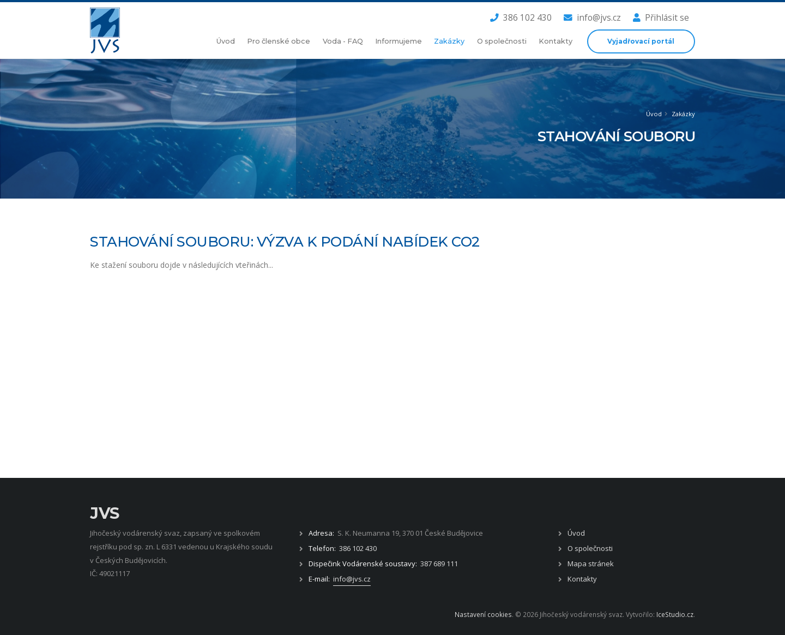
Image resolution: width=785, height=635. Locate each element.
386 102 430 (521, 17)
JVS (104, 513)
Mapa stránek (590, 563)
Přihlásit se (661, 17)
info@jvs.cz (592, 17)
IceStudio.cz (674, 614)
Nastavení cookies (483, 614)
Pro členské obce (278, 41)
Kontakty (555, 41)
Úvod (225, 41)
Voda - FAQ (343, 41)
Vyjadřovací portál (640, 41)
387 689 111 (439, 563)
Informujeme (398, 41)
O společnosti (502, 41)
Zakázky (449, 41)
